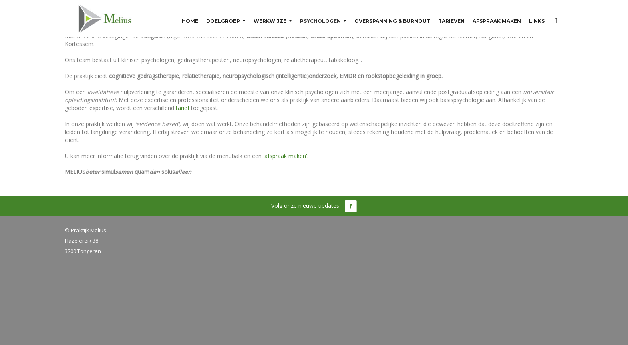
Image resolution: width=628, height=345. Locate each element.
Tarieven (451, 21)
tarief (182, 108)
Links (537, 21)
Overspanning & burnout (392, 21)
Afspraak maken (497, 21)
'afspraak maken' (285, 156)
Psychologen (320, 21)
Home (190, 21)
